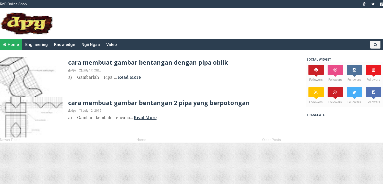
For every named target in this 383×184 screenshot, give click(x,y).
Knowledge (64, 44)
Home (13, 44)
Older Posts (271, 140)
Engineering (36, 44)
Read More (129, 77)
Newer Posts (10, 140)
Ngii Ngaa (90, 44)
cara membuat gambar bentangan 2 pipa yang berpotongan (159, 103)
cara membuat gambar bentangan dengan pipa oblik (148, 62)
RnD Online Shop (13, 4)
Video (111, 44)
